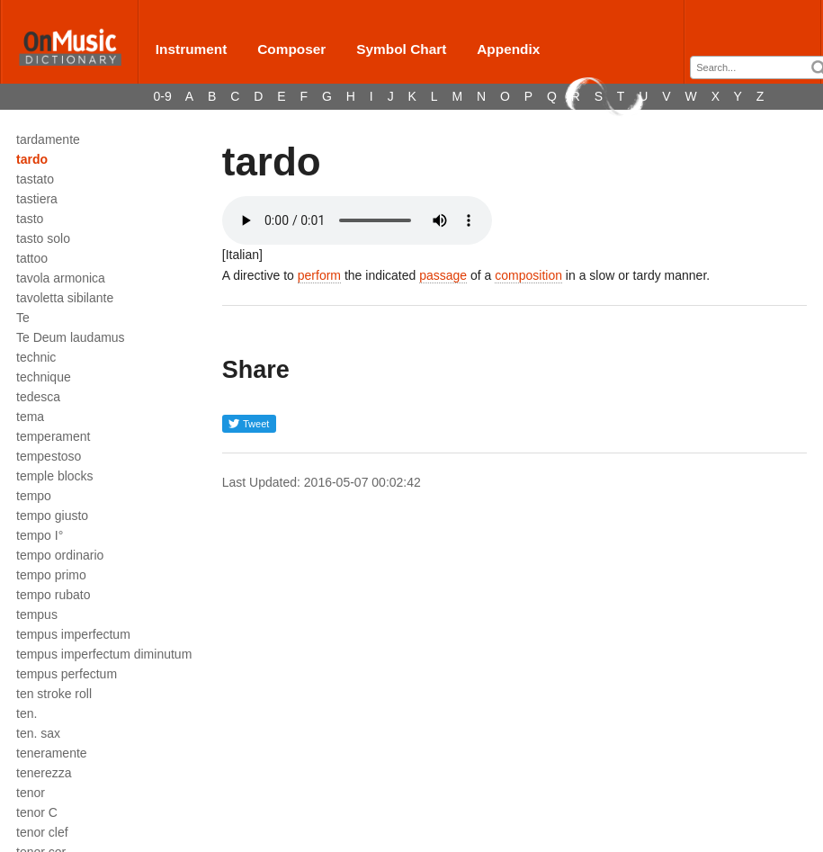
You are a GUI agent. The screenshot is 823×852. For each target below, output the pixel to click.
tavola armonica (60, 278)
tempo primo (51, 575)
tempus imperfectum (73, 634)
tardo (32, 159)
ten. (26, 713)
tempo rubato (53, 594)
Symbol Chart (401, 49)
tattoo (32, 258)
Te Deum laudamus (70, 337)
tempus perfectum (66, 674)
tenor (30, 792)
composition (528, 275)
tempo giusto (52, 515)
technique (43, 377)
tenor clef (42, 832)
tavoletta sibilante (64, 298)
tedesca (38, 397)
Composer (291, 49)
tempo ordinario (59, 555)
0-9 (163, 96)
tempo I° (39, 535)
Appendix (508, 49)
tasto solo (43, 238)
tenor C (37, 812)
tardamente (48, 139)
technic (36, 357)
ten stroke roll (54, 693)
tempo (33, 496)
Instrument (192, 49)
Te (23, 317)
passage (443, 275)
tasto (29, 218)
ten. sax (38, 733)
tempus (37, 614)
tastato (35, 179)
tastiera (37, 199)
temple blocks (55, 476)
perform (319, 275)
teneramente (51, 753)
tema (30, 416)
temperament (53, 436)
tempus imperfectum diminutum (104, 654)
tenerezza (43, 773)
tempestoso (48, 456)
